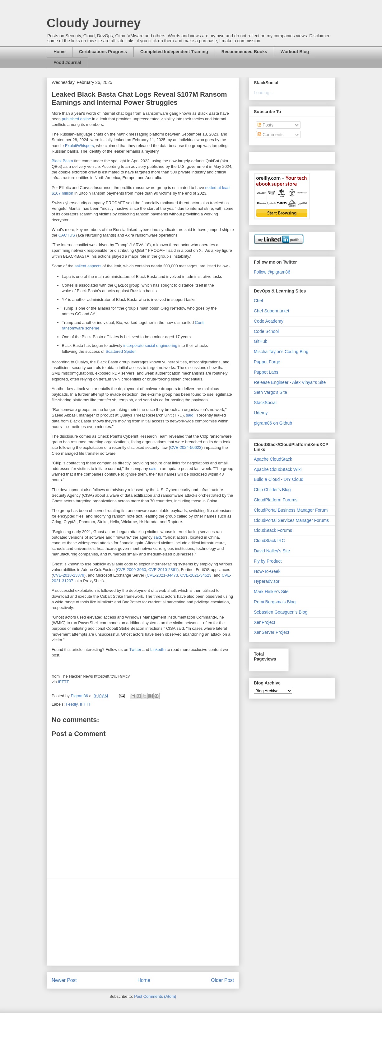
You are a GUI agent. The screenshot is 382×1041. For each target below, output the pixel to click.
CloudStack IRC (269, 540)
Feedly (72, 704)
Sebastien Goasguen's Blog (280, 612)
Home (60, 51)
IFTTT (63, 681)
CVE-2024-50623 (185, 447)
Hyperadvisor (266, 581)
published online (76, 119)
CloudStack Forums (273, 530)
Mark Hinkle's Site (271, 591)
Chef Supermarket (271, 310)
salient (80, 266)
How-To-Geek (267, 571)
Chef (258, 300)
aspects (94, 266)
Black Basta (62, 161)
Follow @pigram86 (272, 271)
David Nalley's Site (272, 550)
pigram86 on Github (273, 423)
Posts (265, 124)
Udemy (261, 412)
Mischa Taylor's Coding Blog (281, 351)
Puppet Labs (266, 372)
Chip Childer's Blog (272, 489)
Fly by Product (268, 561)
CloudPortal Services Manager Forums (291, 520)
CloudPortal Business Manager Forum (291, 510)
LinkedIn (157, 649)
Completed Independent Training (174, 51)
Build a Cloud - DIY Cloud (278, 479)
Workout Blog (295, 51)
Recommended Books (244, 51)
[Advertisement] (142, 922)
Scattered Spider (120, 351)
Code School (266, 331)
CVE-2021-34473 (162, 575)
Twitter (135, 649)
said (189, 415)
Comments (271, 134)
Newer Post (64, 980)
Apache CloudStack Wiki (277, 469)
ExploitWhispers (79, 145)
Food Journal (67, 62)
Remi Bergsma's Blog (275, 601)
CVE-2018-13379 (68, 575)
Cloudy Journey (94, 23)
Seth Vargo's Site (270, 392)
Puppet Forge (267, 361)
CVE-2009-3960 (131, 569)
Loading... (263, 92)
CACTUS (66, 235)
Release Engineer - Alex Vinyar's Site (290, 382)
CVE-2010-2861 (162, 569)
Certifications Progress (103, 51)
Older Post (222, 980)
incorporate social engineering (150, 345)
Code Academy (268, 321)
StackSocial (265, 402)
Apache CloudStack (273, 459)
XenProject (264, 622)
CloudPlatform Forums (275, 499)
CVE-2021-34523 (195, 575)
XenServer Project (271, 632)
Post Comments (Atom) (155, 996)
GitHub (261, 341)
